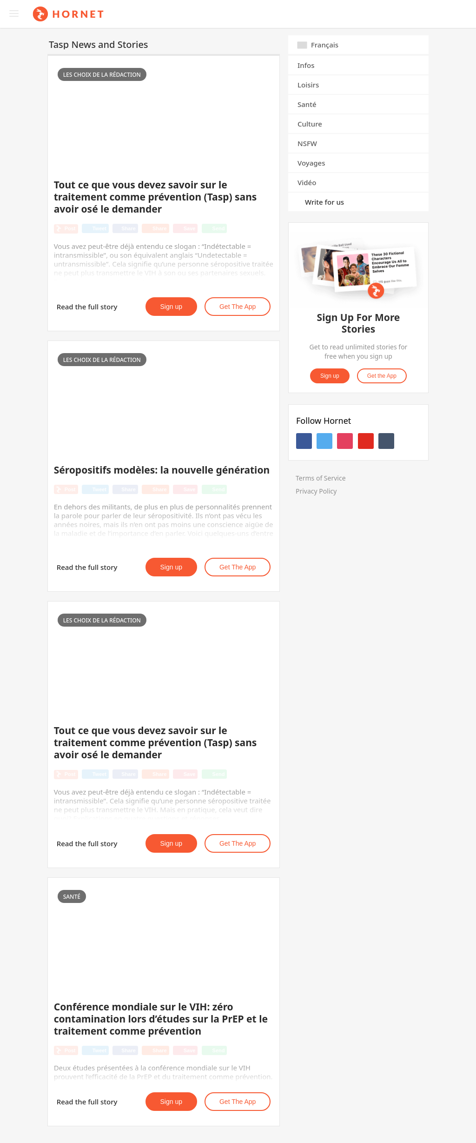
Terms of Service (321, 478)
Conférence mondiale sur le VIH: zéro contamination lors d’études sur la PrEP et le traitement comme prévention (161, 1019)
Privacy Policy (316, 491)
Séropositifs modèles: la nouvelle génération (162, 470)
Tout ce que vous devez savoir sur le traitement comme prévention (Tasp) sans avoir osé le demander (155, 197)
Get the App (237, 306)
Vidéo (307, 182)
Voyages (311, 162)
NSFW (307, 143)
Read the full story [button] (87, 306)
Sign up (171, 306)
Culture (310, 123)
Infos (306, 65)
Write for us (324, 202)
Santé (307, 104)
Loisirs (308, 84)
